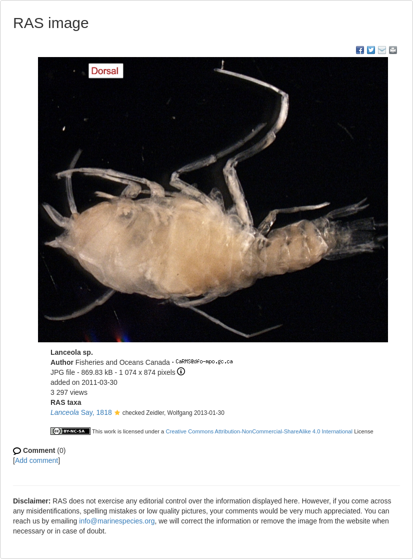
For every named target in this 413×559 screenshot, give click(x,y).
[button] (117, 413)
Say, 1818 (81, 412)
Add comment (36, 460)
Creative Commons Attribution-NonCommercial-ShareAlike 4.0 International (259, 431)
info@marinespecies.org (116, 521)
